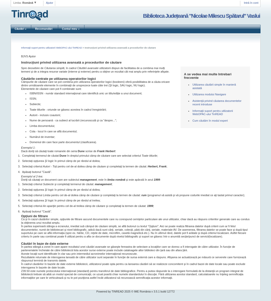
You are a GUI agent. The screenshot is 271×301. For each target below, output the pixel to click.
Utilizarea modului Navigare (209, 94)
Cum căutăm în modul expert (210, 120)
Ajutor (49, 2)
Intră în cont (251, 2)
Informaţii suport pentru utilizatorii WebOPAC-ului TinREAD (52, 48)
